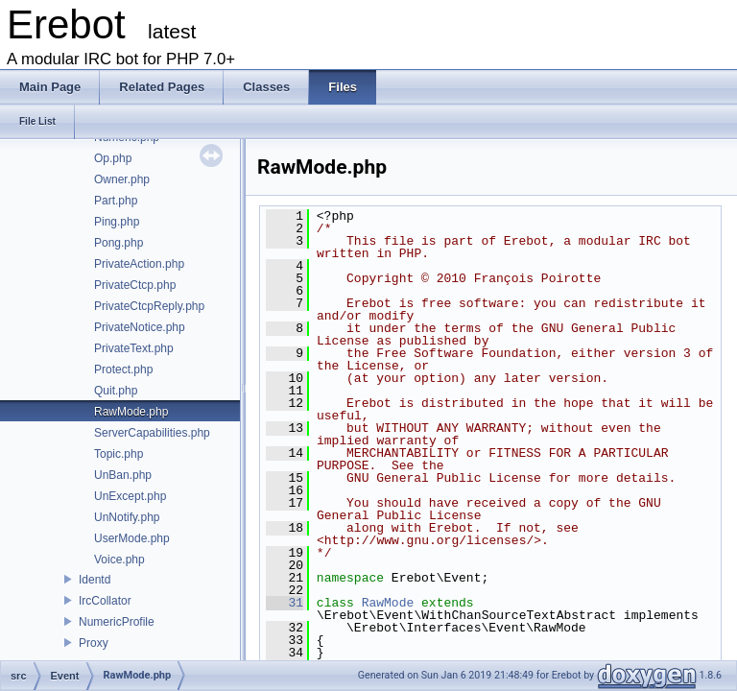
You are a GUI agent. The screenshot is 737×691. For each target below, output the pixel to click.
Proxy (93, 643)
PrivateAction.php (139, 264)
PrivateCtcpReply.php (149, 306)
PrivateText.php (134, 348)
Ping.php (116, 221)
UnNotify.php (126, 517)
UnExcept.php (130, 496)
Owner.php (122, 179)
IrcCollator (105, 601)
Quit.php (115, 390)
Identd (94, 579)
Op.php (112, 158)
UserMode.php (132, 538)
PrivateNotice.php (139, 327)
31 (284, 602)
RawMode (388, 602)
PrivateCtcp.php (135, 285)
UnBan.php (123, 475)
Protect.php (123, 369)
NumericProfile (117, 622)
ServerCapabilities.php (152, 433)
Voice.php (119, 559)
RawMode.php (131, 411)
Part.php (115, 200)
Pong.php (118, 243)
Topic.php (118, 454)
